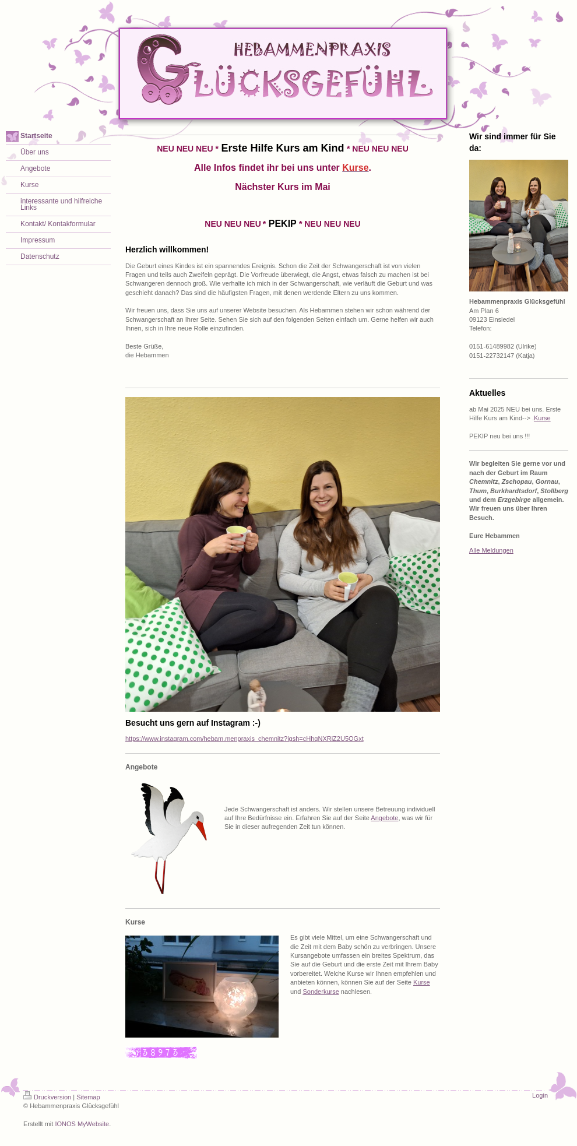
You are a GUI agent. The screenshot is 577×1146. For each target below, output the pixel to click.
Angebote (384, 817)
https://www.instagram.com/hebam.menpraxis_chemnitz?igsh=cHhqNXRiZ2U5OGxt (244, 738)
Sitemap (88, 1097)
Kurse (421, 982)
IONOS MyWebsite (82, 1123)
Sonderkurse (320, 991)
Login (540, 1095)
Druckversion (47, 1097)
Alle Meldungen (491, 550)
